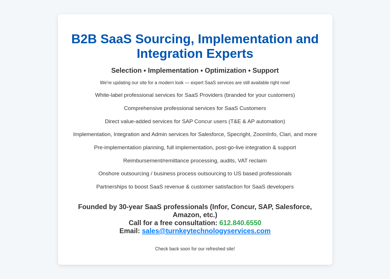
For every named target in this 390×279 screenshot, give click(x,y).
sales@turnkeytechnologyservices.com (206, 231)
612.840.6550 (240, 223)
